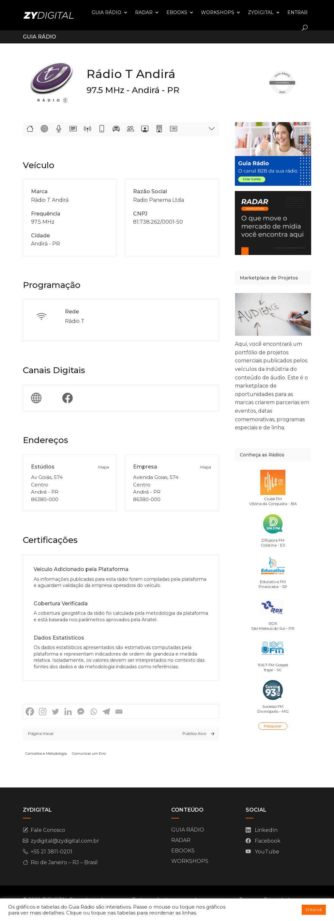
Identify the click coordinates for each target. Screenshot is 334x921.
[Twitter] (55, 711)
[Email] (119, 711)
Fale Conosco (48, 830)
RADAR (144, 12)
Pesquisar (273, 725)
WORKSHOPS (217, 12)
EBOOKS (176, 12)
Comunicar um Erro (89, 753)
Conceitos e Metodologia (46, 753)
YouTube (267, 852)
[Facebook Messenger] (80, 711)
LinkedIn (266, 830)
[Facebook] (30, 711)
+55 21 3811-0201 (51, 852)
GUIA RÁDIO (106, 12)
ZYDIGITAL (261, 12)
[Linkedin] (68, 711)
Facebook (268, 841)
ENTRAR (297, 12)
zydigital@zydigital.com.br (65, 841)
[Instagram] (42, 711)
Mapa (103, 467)
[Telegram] (106, 711)
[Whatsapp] (93, 711)
